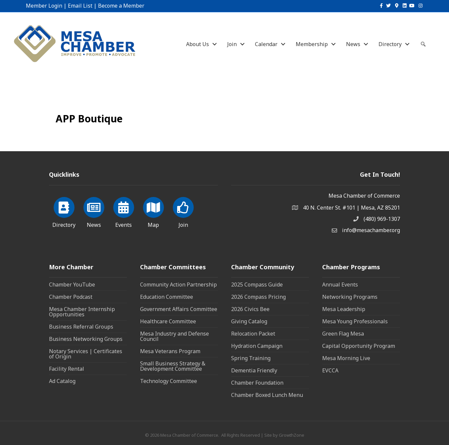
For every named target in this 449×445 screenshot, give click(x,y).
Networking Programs (349, 296)
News (353, 44)
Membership (312, 44)
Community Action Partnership (178, 284)
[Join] (183, 211)
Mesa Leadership (343, 309)
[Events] (123, 211)
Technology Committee (168, 381)
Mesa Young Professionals (355, 321)
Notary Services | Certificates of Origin (85, 354)
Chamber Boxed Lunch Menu (267, 395)
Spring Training (251, 358)
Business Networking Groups (86, 339)
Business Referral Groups (81, 326)
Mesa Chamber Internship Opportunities (82, 311)
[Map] (153, 211)
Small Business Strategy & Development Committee (172, 366)
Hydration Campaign (256, 346)
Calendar (266, 44)
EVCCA (330, 370)
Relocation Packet (253, 333)
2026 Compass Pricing (258, 296)
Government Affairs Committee (178, 309)
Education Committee (166, 296)
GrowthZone (291, 435)
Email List (80, 5)
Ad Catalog (62, 381)
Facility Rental (66, 368)
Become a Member (121, 5)
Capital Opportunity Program (358, 346)
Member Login (44, 5)
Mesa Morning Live (346, 358)
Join (232, 44)
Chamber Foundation (257, 382)
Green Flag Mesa (343, 333)
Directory (390, 44)
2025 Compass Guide (257, 284)
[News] (94, 211)
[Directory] (64, 211)
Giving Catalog (249, 321)
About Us (197, 44)
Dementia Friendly (254, 370)
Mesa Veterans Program (170, 351)
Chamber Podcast (70, 296)
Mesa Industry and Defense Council (174, 336)
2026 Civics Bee (250, 309)
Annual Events (340, 284)
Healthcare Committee (168, 321)
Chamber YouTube (72, 284)
